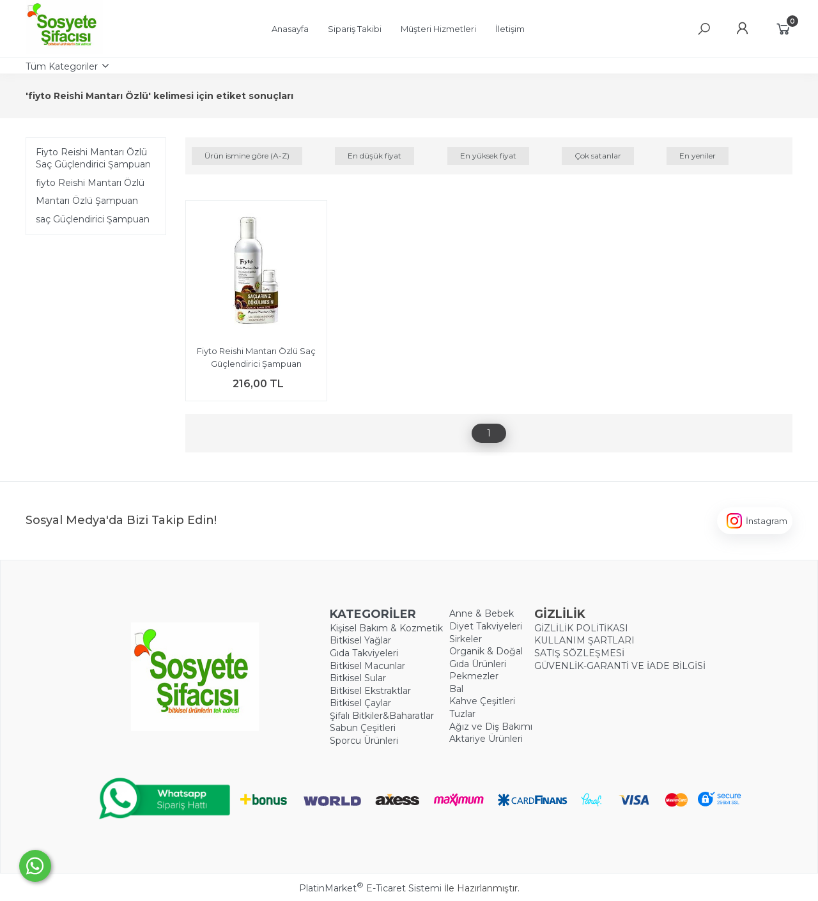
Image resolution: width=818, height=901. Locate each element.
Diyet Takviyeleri (485, 626)
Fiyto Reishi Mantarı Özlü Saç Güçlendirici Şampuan (93, 158)
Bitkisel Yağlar (360, 640)
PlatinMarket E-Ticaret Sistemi (370, 888)
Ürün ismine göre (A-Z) (246, 155)
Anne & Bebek (481, 613)
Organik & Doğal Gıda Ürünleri (486, 657)
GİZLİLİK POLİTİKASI (581, 628)
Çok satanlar (598, 155)
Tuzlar (462, 714)
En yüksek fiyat (488, 155)
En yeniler (697, 155)
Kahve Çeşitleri (482, 701)
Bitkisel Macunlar (367, 666)
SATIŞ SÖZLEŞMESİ (579, 653)
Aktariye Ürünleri (486, 738)
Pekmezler (473, 676)
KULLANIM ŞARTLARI (584, 640)
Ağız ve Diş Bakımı (490, 726)
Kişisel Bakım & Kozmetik (386, 628)
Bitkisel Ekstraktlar (370, 691)
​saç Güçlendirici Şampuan (93, 219)
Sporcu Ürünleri (364, 740)
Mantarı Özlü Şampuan (87, 200)
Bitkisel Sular (358, 678)
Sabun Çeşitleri (363, 728)
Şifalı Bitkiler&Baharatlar (382, 715)
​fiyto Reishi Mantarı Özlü (90, 183)
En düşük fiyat (374, 155)
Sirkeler (465, 639)
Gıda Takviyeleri (364, 653)
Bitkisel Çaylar (360, 703)
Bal (456, 689)
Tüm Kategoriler (62, 66)
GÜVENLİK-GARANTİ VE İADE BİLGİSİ (620, 666)
